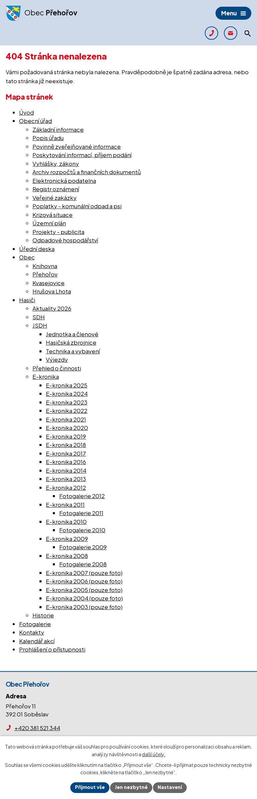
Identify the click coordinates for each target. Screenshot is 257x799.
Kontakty (31, 632)
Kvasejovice (48, 283)
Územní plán (49, 223)
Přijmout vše (90, 787)
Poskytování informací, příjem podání (82, 154)
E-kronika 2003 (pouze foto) (84, 606)
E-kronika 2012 (66, 487)
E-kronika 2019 (66, 436)
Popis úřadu (48, 137)
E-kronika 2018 (66, 444)
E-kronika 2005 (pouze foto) (84, 589)
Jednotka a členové (72, 334)
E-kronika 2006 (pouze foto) (84, 581)
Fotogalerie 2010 (82, 530)
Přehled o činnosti (56, 368)
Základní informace (58, 129)
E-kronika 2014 (66, 470)
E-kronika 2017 (66, 453)
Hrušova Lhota (51, 291)
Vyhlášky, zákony (55, 163)
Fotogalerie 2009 (83, 547)
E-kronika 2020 (67, 427)
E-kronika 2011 (65, 504)
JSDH (39, 325)
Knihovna (44, 265)
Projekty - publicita (58, 231)
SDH (38, 317)
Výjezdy (57, 359)
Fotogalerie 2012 (82, 495)
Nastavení (170, 787)
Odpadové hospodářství (65, 240)
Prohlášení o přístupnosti (52, 649)
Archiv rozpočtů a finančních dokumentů (86, 172)
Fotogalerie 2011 (81, 513)
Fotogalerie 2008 (83, 564)
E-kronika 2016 (66, 461)
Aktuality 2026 (51, 308)
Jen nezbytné (131, 787)
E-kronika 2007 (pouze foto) (84, 572)
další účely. (153, 754)
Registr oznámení (55, 189)
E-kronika (45, 376)
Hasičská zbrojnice (71, 342)
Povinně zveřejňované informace (76, 146)
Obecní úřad (35, 120)
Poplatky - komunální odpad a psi (76, 206)
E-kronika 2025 (66, 385)
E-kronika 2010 (66, 521)
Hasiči (27, 300)
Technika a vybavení (73, 351)
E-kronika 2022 (66, 410)
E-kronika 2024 (67, 393)
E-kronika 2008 (67, 555)
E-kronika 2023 (66, 402)
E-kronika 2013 (66, 478)
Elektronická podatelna (64, 180)
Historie (43, 615)
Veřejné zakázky (54, 197)
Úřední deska (37, 248)
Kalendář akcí (37, 641)
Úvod (26, 112)
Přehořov (45, 274)
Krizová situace (52, 214)
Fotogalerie (35, 623)
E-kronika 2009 (67, 538)
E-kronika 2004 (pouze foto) (84, 598)
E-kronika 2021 (66, 419)
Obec (27, 257)
